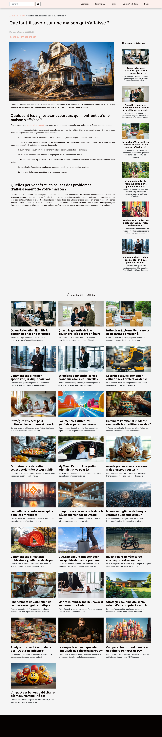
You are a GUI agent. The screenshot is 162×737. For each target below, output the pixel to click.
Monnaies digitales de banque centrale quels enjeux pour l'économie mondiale (126, 514)
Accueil (12, 16)
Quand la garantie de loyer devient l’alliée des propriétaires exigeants (135, 107)
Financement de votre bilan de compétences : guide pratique (31, 603)
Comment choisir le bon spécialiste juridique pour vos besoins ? (135, 260)
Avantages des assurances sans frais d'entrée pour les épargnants (126, 469)
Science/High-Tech (130, 4)
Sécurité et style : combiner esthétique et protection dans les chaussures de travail (128, 379)
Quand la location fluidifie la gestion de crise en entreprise (136, 70)
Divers (146, 4)
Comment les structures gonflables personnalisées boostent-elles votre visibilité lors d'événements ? (80, 426)
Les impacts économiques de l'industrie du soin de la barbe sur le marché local (80, 650)
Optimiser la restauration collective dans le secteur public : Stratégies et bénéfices (33, 469)
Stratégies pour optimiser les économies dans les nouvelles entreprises (78, 379)
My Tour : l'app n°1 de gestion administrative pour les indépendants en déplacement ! (79, 469)
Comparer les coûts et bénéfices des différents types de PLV (127, 648)
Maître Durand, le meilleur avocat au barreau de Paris (80, 603)
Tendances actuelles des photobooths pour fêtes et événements (136, 223)
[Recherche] (21, 4)
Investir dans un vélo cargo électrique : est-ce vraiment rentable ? (124, 560)
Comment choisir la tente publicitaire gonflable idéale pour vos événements (33, 560)
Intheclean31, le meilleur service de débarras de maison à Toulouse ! (135, 144)
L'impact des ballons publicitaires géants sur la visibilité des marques (33, 695)
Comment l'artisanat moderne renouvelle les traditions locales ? (128, 422)
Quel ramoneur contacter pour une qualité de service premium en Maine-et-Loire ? (79, 560)
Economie (85, 4)
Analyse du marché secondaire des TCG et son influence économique (31, 650)
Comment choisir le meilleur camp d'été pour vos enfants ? (136, 184)
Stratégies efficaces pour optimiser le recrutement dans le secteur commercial (32, 424)
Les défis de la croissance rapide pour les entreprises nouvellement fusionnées (32, 514)
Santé (114, 4)
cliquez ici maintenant (35, 125)
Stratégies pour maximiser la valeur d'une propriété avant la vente (127, 605)
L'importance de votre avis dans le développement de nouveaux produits (81, 514)
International (100, 4)
